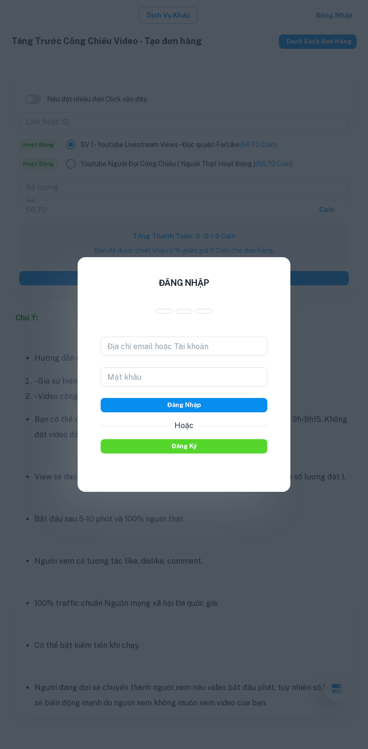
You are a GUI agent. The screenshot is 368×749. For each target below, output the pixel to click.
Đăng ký (184, 446)
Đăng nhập (184, 405)
